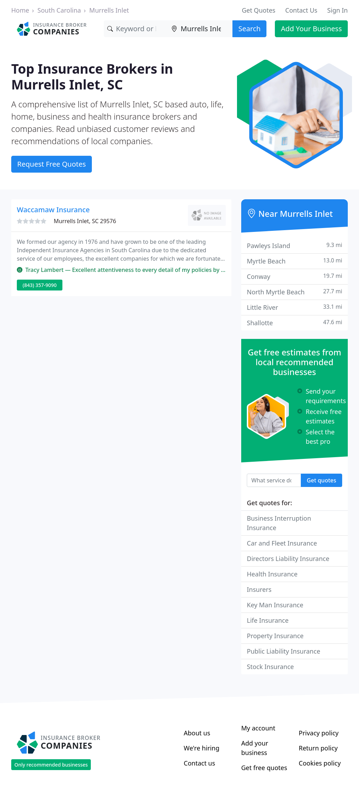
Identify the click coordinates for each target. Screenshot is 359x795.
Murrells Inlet (109, 10)
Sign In (337, 10)
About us (197, 733)
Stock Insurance (270, 666)
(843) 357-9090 (40, 285)
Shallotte (294, 322)
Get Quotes (259, 10)
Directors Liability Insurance (288, 558)
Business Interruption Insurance (279, 523)
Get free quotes (264, 767)
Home (20, 10)
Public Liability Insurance (283, 651)
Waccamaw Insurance (53, 209)
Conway (294, 276)
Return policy (318, 748)
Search (249, 28)
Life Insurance (268, 620)
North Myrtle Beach (294, 291)
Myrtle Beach (294, 260)
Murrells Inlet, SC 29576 (85, 221)
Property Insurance (275, 636)
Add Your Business (311, 28)
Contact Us (301, 10)
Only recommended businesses (51, 764)
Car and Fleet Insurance (282, 543)
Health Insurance (272, 574)
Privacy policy (319, 733)
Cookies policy (320, 763)
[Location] (200, 28)
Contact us (199, 763)
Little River (294, 307)
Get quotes (321, 480)
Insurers (259, 589)
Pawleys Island (294, 245)
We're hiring (201, 748)
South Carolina (59, 10)
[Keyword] (136, 28)
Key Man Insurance (275, 605)
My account (258, 728)
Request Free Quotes (51, 164)
